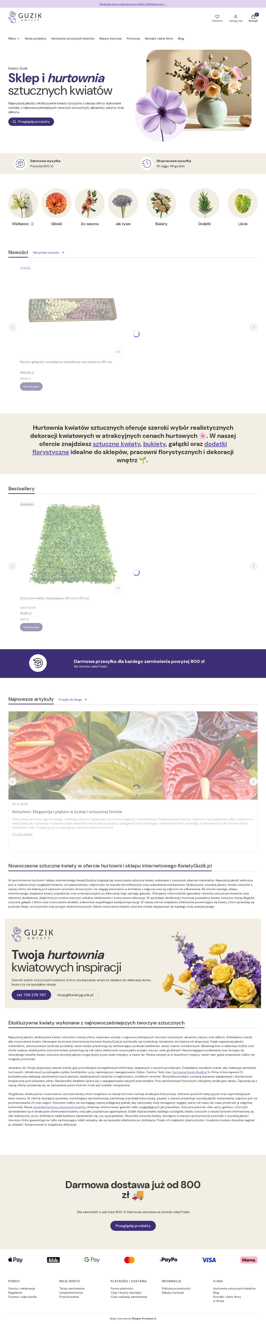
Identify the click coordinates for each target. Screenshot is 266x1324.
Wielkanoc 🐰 (23, 224)
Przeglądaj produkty (31, 121)
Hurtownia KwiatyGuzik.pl (189, 1072)
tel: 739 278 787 (31, 994)
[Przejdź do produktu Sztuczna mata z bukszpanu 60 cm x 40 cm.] (72, 547)
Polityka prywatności (176, 1288)
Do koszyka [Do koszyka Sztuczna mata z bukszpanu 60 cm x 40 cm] (31, 627)
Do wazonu (90, 224)
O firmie (218, 1301)
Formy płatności (122, 1288)
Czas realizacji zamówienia (129, 1297)
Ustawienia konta (71, 1292)
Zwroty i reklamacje (21, 1288)
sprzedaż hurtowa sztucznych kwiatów (59, 1107)
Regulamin (15, 1292)
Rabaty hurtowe (173, 1292)
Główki (56, 224)
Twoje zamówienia (71, 1288)
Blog (216, 1292)
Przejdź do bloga (73, 699)
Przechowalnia (69, 1297)
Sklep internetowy (131, 1318)
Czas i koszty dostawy (126, 1292)
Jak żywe (123, 224)
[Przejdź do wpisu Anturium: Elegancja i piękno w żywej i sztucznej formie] (133, 755)
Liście (243, 224)
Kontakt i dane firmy (227, 1297)
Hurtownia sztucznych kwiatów (234, 1288)
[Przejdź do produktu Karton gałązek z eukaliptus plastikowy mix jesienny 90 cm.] (72, 311)
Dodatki (204, 224)
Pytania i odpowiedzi (22, 1297)
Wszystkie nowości (49, 252)
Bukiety (161, 224)
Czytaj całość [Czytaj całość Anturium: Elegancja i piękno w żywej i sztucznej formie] (22, 834)
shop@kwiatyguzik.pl (75, 994)
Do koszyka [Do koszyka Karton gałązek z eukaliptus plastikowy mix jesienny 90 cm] (31, 386)
